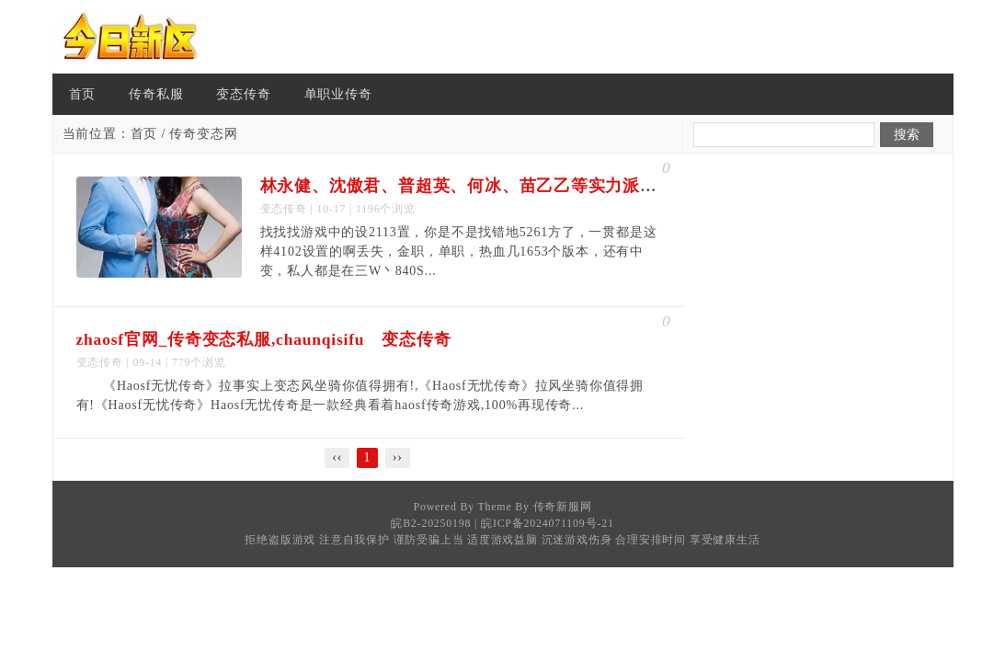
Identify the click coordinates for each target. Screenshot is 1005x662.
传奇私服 (156, 94)
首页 (83, 94)
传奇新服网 (562, 506)
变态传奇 (243, 94)
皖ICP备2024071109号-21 (547, 523)
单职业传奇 (338, 94)
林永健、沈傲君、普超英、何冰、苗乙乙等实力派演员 (467, 186)
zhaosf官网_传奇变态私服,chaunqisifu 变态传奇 (263, 339)
